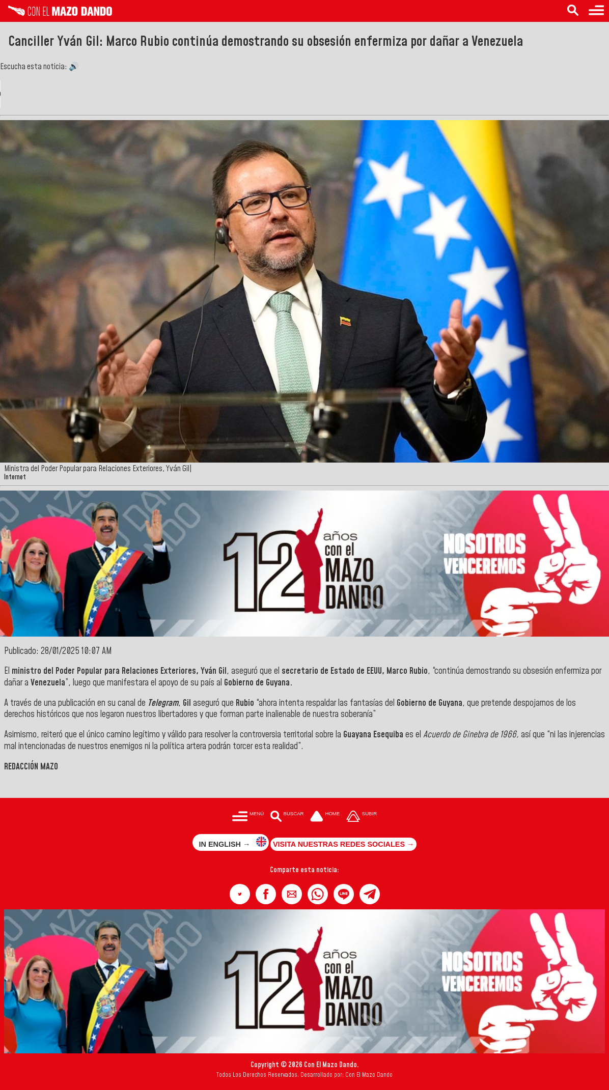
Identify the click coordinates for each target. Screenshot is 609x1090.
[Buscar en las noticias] (573, 11)
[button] (240, 894)
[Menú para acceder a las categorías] (596, 11)
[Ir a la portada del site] (325, 817)
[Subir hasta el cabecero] (361, 817)
